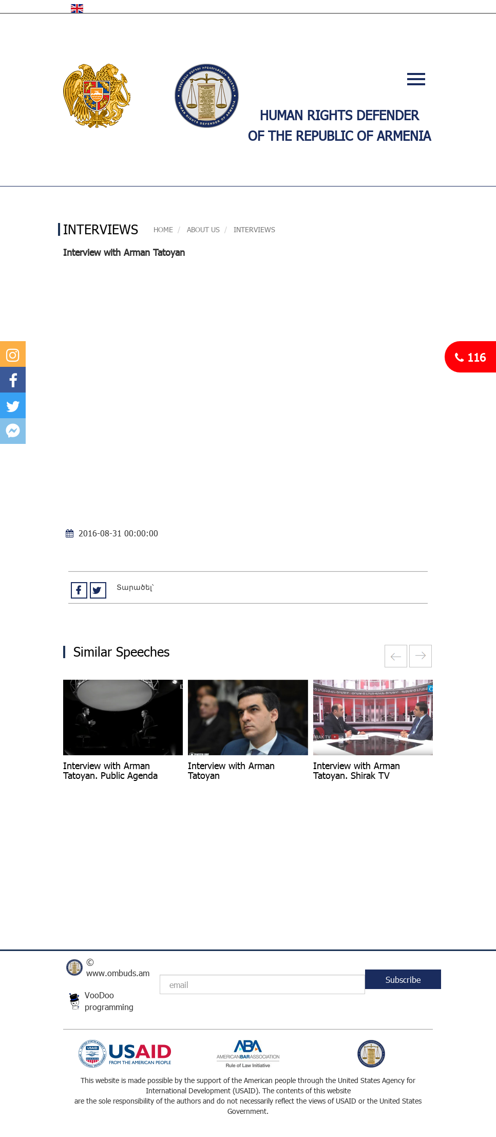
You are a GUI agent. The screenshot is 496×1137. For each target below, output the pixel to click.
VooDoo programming (109, 1001)
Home (163, 229)
